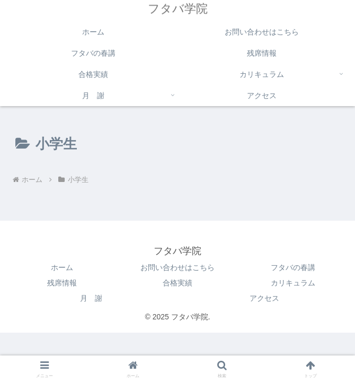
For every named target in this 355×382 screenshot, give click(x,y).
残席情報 (62, 283)
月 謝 (91, 298)
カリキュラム (293, 283)
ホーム (62, 267)
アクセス (264, 298)
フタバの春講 (293, 267)
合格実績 (177, 283)
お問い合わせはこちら (177, 267)
